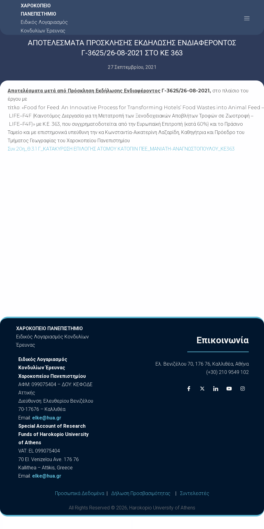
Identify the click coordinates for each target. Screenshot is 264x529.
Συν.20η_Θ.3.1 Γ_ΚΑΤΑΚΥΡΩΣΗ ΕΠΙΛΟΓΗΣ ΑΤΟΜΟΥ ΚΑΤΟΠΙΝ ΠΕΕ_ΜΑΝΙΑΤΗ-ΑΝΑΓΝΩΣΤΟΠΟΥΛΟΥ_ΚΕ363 (121, 149)
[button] (247, 18)
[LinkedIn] (215, 388)
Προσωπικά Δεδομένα (79, 493)
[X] (202, 388)
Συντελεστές (194, 493)
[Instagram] (242, 388)
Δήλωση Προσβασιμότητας (140, 493)
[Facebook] (188, 388)
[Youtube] (229, 388)
